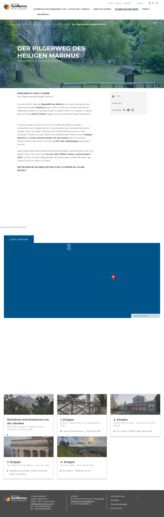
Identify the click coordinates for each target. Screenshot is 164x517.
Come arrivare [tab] (19, 239)
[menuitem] (110, 3)
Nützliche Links (117, 496)
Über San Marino (102, 9)
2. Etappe (121, 419)
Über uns (118, 3)
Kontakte (114, 500)
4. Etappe (67, 462)
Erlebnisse (43, 14)
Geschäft (127, 3)
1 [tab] (82, 357)
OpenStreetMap (141, 316)
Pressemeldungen (118, 504)
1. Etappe (67, 419)
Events (110, 3)
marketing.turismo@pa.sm (82, 501)
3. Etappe (14, 462)
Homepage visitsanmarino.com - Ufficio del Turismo (62, 9)
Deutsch (140, 3)
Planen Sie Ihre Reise (126, 9)
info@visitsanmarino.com (42, 504)
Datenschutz (116, 508)
